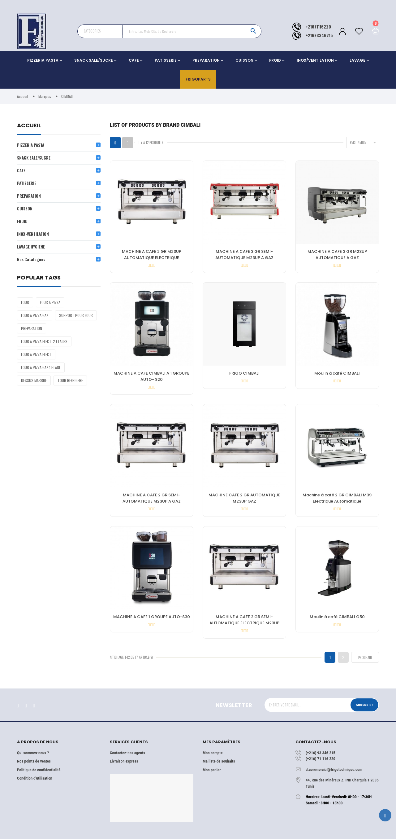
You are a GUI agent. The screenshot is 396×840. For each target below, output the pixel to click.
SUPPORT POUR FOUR (76, 316)
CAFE (134, 60)
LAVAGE (357, 60)
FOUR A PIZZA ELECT (36, 355)
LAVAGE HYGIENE (31, 248)
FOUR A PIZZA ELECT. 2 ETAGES (44, 342)
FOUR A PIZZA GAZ (34, 316)
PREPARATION (206, 60)
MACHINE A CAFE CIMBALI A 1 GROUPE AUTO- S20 (151, 377)
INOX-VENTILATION (33, 235)
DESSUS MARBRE (34, 382)
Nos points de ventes (34, 762)
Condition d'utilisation (34, 779)
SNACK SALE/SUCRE (93, 60)
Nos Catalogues (31, 261)
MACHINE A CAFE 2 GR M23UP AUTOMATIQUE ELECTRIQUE (151, 254)
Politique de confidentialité (38, 770)
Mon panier (212, 770)
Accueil (29, 126)
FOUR (25, 303)
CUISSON (244, 60)
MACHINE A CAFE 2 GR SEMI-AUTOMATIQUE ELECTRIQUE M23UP (244, 621)
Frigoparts (198, 79)
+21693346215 (319, 35)
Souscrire (364, 705)
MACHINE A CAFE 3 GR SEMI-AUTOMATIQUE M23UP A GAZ (244, 254)
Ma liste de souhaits (219, 762)
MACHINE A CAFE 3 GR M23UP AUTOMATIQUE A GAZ (337, 254)
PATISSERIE (166, 60)
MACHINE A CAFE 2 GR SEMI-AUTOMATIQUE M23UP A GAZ (152, 499)
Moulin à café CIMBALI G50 (337, 618)
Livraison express (124, 762)
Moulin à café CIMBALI (337, 373)
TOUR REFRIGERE (70, 382)
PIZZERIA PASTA (42, 60)
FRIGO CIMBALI (244, 373)
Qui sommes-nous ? (33, 753)
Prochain (365, 658)
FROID (275, 60)
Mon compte (212, 753)
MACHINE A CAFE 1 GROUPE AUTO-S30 (151, 618)
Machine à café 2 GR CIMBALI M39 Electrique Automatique (337, 499)
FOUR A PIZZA (50, 303)
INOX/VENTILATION (315, 60)
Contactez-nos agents (127, 753)
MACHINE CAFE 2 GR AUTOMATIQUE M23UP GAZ (244, 499)
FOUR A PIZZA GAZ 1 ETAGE (41, 369)
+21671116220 (318, 27)
